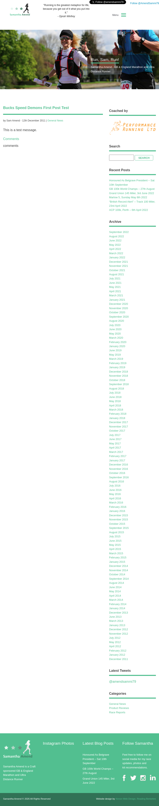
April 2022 (115, 248)
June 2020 (115, 329)
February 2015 (117, 557)
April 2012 (115, 646)
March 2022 (116, 253)
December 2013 (118, 612)
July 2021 (114, 278)
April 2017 (115, 447)
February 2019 (117, 363)
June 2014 (115, 587)
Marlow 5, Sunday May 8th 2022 (128, 197)
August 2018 (116, 388)
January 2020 (117, 346)
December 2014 (118, 565)
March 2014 (116, 599)
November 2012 (118, 633)
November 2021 (118, 265)
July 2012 (114, 637)
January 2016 (117, 511)
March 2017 (116, 451)
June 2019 (115, 350)
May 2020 (115, 333)
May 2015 (115, 544)
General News (55, 120)
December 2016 (118, 464)
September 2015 (119, 527)
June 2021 (115, 282)
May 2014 (115, 591)
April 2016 (115, 498)
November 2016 (118, 468)
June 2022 (115, 240)
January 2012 (117, 654)
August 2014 (116, 582)
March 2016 (116, 502)
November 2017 (118, 426)
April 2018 (115, 405)
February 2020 (117, 342)
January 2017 (117, 460)
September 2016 (119, 477)
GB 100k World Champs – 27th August (132, 188)
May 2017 (115, 443)
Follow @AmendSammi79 (144, 3)
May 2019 (115, 354)
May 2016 (115, 494)
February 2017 (117, 456)
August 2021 (116, 274)
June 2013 (115, 616)
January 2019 (117, 367)
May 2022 (115, 244)
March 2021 (116, 295)
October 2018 (117, 380)
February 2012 (117, 650)
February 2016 (117, 506)
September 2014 (119, 578)
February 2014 (117, 604)
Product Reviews (119, 708)
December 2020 (118, 303)
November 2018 (118, 375)
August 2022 (116, 236)
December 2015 (118, 515)
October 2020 (117, 312)
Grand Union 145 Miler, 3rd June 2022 (131, 193)
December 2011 (118, 659)
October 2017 (117, 430)
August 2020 (116, 320)
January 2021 (117, 299)
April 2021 (115, 291)
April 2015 (115, 549)
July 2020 (114, 325)
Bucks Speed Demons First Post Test (36, 108)
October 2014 (117, 574)
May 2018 (115, 401)
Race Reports (117, 712)
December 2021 (118, 261)
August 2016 (116, 481)
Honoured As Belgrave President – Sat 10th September (96, 759)
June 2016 (115, 489)
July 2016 (114, 485)
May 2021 (115, 286)
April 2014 (115, 595)
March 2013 (116, 620)
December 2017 (118, 422)
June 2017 (115, 439)
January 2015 (117, 561)
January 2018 (117, 418)
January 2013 (117, 625)
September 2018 (119, 384)
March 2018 (116, 409)
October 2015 (117, 523)
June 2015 (115, 540)
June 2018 (115, 397)
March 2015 (116, 553)
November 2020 (118, 308)
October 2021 (117, 270)
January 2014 (117, 608)
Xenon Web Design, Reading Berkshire (136, 799)
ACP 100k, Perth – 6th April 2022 (128, 209)
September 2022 (119, 232)
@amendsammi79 (122, 681)
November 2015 (118, 519)
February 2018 (117, 413)
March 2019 (116, 358)
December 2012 (118, 629)
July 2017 (114, 435)
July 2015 (114, 536)
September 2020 (119, 316)
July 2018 (114, 392)
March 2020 (116, 337)
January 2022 (117, 257)
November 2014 (118, 570)
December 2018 (118, 371)
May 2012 (115, 642)
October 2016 (117, 473)
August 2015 (116, 532)
